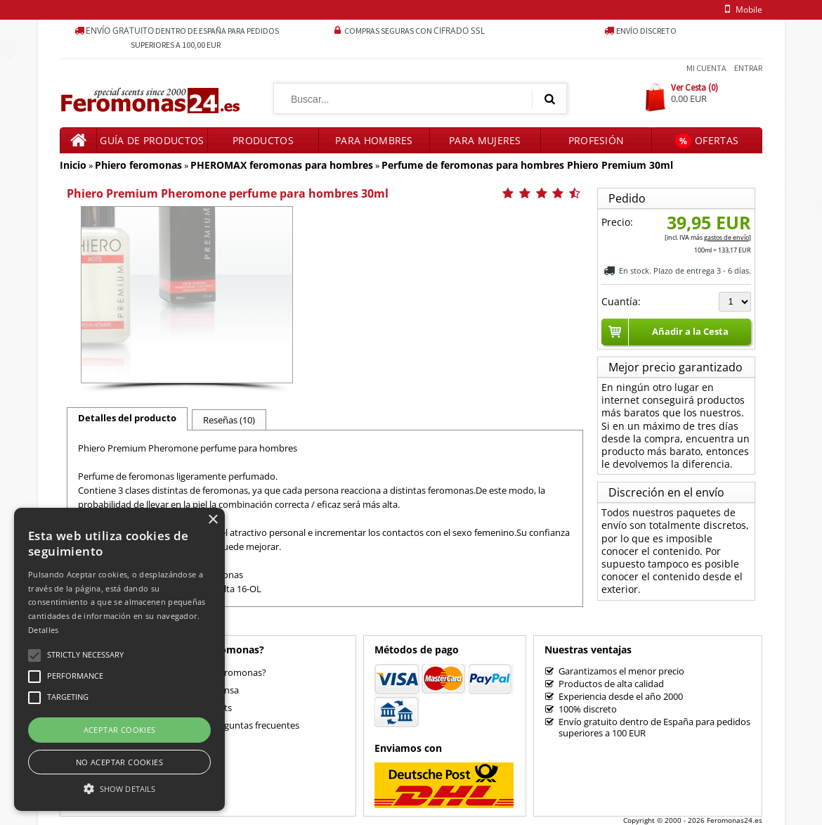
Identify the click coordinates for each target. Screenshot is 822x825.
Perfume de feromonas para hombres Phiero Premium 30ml (527, 165)
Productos (263, 140)
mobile (741, 9)
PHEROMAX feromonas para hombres (281, 165)
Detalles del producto (127, 417)
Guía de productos (152, 140)
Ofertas (706, 141)
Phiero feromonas (138, 165)
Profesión (596, 140)
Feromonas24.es (734, 820)
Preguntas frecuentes (254, 725)
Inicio (73, 165)
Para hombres (374, 140)
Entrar (748, 68)
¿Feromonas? (238, 672)
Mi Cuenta (706, 68)
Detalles (43, 630)
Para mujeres (485, 140)
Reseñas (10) (229, 420)
